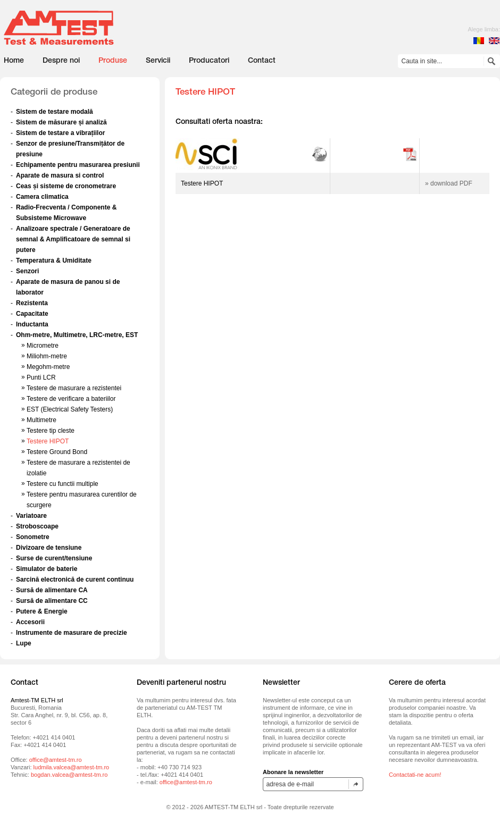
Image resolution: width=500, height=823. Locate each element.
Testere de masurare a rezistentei (74, 388)
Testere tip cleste (50, 430)
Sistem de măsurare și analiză (61, 122)
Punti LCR (41, 377)
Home (14, 61)
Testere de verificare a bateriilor (71, 398)
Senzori (27, 271)
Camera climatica (42, 196)
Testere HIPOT (48, 441)
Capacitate (32, 313)
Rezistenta (32, 303)
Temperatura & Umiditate (53, 260)
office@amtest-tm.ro (55, 760)
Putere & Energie (42, 611)
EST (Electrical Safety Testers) (70, 409)
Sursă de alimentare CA (52, 590)
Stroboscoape (37, 526)
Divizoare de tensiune (48, 547)
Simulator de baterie (46, 569)
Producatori (209, 61)
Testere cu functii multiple (62, 484)
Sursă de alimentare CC (52, 600)
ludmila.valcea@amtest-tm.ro (72, 767)
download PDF (451, 183)
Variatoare (31, 515)
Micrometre (43, 345)
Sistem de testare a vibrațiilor (60, 133)
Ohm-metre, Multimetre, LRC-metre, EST (77, 335)
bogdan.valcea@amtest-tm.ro (69, 774)
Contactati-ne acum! (415, 774)
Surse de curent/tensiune (54, 558)
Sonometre (32, 537)
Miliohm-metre (47, 356)
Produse (112, 61)
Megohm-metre (48, 367)
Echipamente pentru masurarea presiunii (78, 165)
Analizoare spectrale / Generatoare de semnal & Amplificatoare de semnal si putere (73, 239)
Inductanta (32, 324)
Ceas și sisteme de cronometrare (66, 186)
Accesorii (30, 622)
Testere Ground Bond (57, 452)
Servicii (158, 61)
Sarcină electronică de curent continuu (75, 579)
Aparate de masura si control (60, 175)
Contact (262, 61)
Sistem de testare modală (54, 111)
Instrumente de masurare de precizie (71, 632)
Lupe (23, 643)
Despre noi (61, 61)
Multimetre (41, 420)
